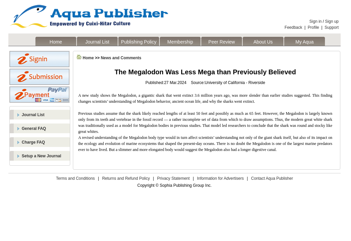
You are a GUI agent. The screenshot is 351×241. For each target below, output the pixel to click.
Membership (180, 42)
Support (332, 27)
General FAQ (34, 128)
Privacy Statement (173, 178)
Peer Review (221, 42)
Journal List (97, 42)
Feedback (293, 27)
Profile (313, 27)
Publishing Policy (138, 42)
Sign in (316, 21)
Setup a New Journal (41, 156)
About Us (263, 42)
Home (55, 42)
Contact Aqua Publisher (272, 178)
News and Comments (121, 58)
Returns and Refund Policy (126, 178)
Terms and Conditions (75, 178)
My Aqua (305, 42)
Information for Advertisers (220, 178)
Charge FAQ (33, 142)
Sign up (332, 21)
